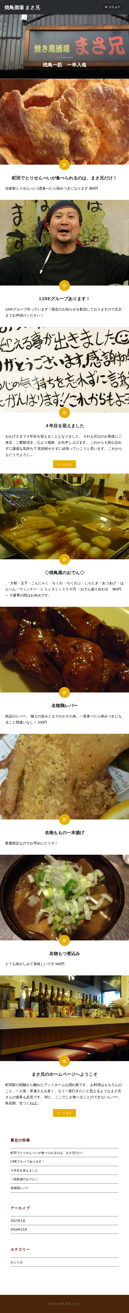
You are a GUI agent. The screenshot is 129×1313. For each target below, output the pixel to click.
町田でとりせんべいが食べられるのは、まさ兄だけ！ (47, 1152)
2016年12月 (19, 1229)
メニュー (114, 7)
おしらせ (17, 1262)
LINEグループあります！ (28, 1161)
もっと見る (64, 464)
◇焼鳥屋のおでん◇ (24, 1179)
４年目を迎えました (24, 1170)
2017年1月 (18, 1220)
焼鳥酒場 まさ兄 (22, 7)
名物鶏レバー (20, 1188)
